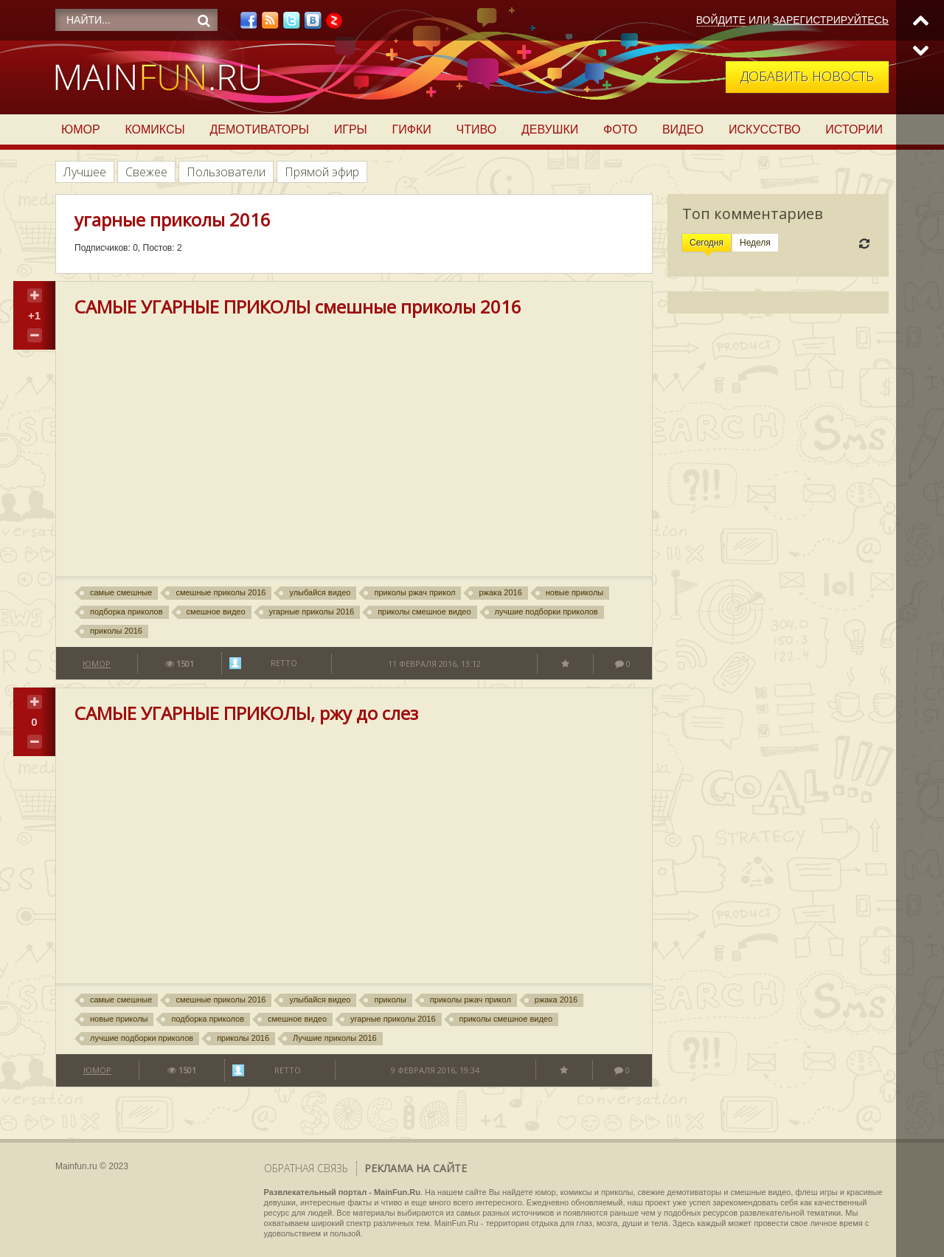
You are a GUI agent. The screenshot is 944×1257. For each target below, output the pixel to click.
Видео (683, 129)
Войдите (721, 20)
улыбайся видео (319, 592)
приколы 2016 (116, 630)
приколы (390, 999)
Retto (284, 662)
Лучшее (84, 172)
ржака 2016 (500, 592)
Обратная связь (306, 1168)
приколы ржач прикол (414, 592)
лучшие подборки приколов (546, 611)
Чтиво (477, 129)
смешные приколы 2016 (221, 592)
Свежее (146, 172)
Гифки (411, 129)
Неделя (755, 243)
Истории (854, 129)
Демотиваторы (259, 129)
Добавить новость (807, 76)
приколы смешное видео (424, 611)
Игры (350, 129)
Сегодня (706, 243)
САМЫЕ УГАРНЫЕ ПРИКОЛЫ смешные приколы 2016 (297, 306)
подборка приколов (126, 611)
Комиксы (154, 129)
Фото (620, 129)
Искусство (765, 129)
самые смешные (121, 592)
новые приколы (574, 592)
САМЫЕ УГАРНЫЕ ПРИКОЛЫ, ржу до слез (246, 713)
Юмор (80, 129)
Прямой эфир (322, 172)
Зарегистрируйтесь (831, 20)
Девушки (549, 129)
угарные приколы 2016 (312, 611)
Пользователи (226, 172)
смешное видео (216, 611)
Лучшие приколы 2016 (335, 1037)
